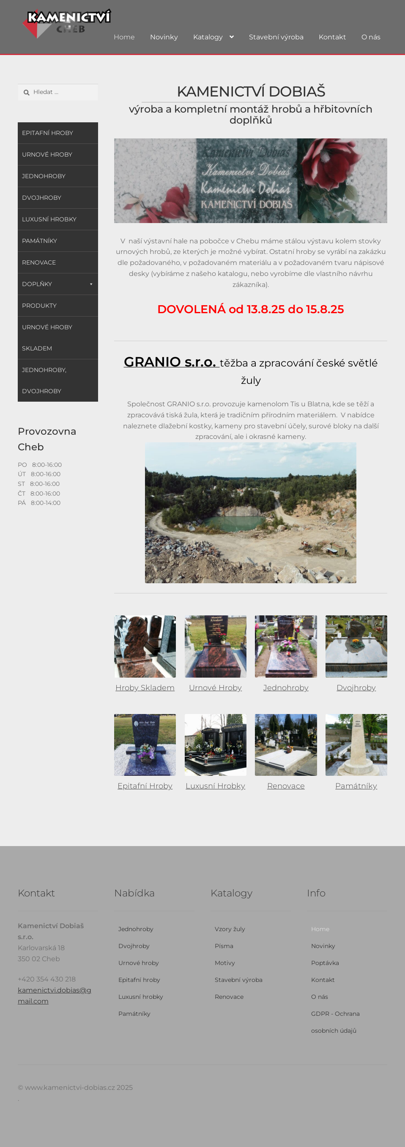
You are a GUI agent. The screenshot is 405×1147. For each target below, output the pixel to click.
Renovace (286, 786)
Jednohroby (286, 687)
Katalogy (208, 37)
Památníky (356, 786)
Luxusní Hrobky (215, 786)
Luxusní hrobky (49, 219)
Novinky (164, 37)
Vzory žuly (230, 929)
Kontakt (332, 37)
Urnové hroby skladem (47, 337)
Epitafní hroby (47, 133)
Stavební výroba (276, 37)
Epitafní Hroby (145, 786)
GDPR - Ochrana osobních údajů (335, 1022)
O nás (370, 37)
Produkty (39, 305)
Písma (224, 946)
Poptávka (325, 963)
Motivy (225, 963)
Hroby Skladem (145, 687)
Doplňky (58, 284)
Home (124, 37)
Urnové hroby (47, 154)
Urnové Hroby (215, 687)
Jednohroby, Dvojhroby (44, 380)
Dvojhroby (356, 687)
